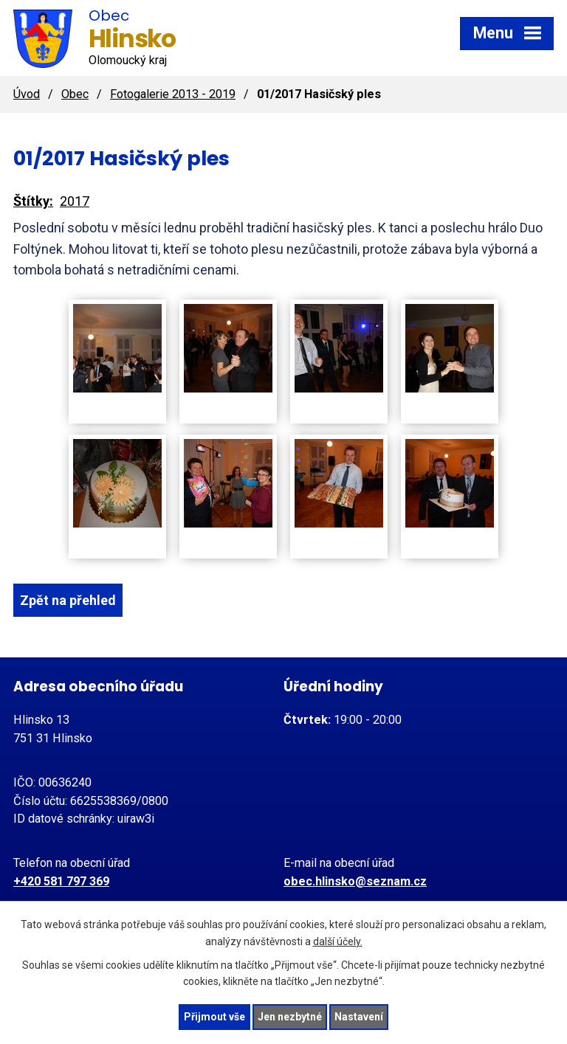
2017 (74, 201)
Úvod (26, 94)
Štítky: (33, 201)
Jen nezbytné (290, 1017)
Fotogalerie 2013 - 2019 (173, 94)
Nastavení (358, 1017)
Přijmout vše (214, 1017)
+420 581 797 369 (61, 881)
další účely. (337, 941)
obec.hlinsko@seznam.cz (355, 881)
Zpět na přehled (68, 600)
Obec (75, 94)
